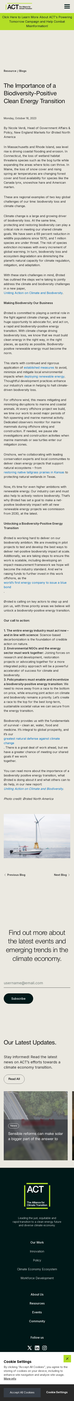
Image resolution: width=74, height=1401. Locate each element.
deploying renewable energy (44, 376)
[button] (67, 6)
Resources (37, 1303)
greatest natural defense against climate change (32, 741)
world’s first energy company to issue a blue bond (35, 585)
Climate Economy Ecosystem (37, 1269)
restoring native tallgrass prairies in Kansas (34, 472)
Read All (14, 1079)
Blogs (22, 70)
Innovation (37, 1251)
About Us (37, 1294)
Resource (10, 70)
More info (10, 1378)
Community (37, 1321)
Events (37, 1312)
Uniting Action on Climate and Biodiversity (33, 293)
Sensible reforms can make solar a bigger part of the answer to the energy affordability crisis (35, 1137)
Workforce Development (37, 1278)
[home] (18, 6)
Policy (37, 1260)
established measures (39, 367)
